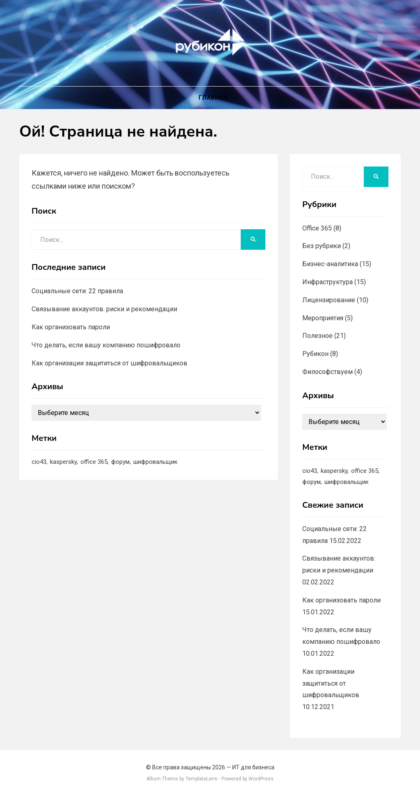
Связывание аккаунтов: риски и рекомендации (104, 309)
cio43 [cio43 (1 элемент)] (39, 461)
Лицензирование (328, 300)
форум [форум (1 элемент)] (120, 461)
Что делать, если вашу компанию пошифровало (106, 345)
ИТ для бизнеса (253, 767)
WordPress (261, 779)
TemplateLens (201, 779)
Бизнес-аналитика (330, 264)
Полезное (317, 336)
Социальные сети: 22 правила (77, 291)
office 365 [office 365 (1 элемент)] (93, 461)
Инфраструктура (327, 282)
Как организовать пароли (71, 327)
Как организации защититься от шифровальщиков (109, 363)
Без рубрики (321, 246)
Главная (213, 97)
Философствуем (327, 372)
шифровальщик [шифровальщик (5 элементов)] (155, 461)
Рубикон (315, 354)
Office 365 (317, 228)
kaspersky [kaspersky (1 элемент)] (63, 461)
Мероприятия (322, 318)
